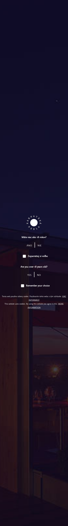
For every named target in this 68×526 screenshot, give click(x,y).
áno (29, 245)
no (39, 275)
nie (40, 245)
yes (29, 275)
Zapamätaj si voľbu (38, 256)
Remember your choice (38, 285)
